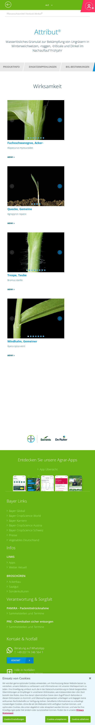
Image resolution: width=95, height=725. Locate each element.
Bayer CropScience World (25, 516)
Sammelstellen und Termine (26, 613)
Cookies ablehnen (80, 719)
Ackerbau (15, 582)
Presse (13, 535)
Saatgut (13, 586)
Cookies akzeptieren (56, 719)
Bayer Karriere (18, 520)
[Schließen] (90, 678)
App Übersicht (49, 469)
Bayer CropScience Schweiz (26, 530)
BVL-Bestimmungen (77, 66)
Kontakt (15, 660)
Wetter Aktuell (18, 567)
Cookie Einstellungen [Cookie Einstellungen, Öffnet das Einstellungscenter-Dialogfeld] (14, 719)
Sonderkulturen (19, 591)
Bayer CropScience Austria (25, 525)
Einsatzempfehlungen (43, 66)
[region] (47, 699)
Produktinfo (11, 66)
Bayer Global (17, 511)
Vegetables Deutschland (24, 540)
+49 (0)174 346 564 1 (30, 652)
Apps (12, 562)
